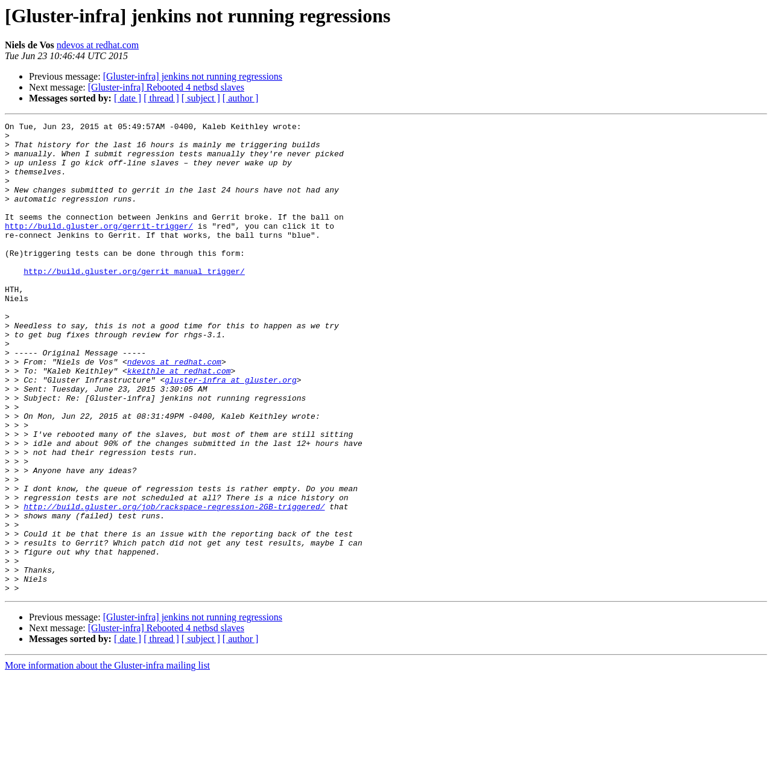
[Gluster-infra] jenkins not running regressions (192, 76)
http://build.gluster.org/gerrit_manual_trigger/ (134, 301)
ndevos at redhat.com (98, 45)
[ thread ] (161, 98)
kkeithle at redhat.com (179, 421)
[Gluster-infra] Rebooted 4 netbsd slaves (166, 87)
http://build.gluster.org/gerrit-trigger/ (99, 247)
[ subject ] (201, 98)
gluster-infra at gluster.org (230, 432)
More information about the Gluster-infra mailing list (107, 759)
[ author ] (241, 98)
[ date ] (127, 98)
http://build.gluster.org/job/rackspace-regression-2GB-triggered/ (174, 584)
